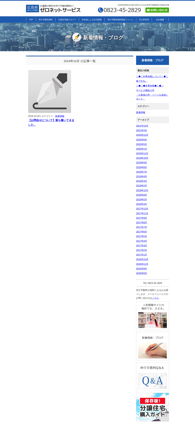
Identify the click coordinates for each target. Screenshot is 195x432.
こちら (155, 298)
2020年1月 (141, 149)
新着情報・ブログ (98, 37)
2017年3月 (141, 245)
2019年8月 (141, 167)
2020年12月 (142, 135)
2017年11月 (142, 213)
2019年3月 (141, 181)
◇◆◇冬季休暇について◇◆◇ (152, 76)
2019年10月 (142, 158)
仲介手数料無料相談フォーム (120, 19)
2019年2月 (141, 185)
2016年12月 (142, 259)
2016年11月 (142, 264)
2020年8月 (141, 140)
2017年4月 (141, 241)
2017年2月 (141, 250)
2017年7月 (141, 227)
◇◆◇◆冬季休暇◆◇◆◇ (150, 86)
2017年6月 (141, 232)
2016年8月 (141, 273)
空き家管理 (144, 19)
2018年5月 (141, 199)
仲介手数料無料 (46, 19)
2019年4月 (141, 176)
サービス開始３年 (145, 90)
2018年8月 (141, 195)
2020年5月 (141, 144)
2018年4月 (141, 204)
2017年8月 (141, 222)
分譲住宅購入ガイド (67, 19)
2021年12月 (142, 126)
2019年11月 (142, 153)
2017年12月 (142, 208)
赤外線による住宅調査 (92, 19)
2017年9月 (141, 218)
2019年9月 (141, 162)
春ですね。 (142, 81)
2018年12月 (142, 190)
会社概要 (160, 19)
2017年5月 (141, 236)
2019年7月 (141, 172)
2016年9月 (141, 268)
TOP (31, 19)
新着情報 (59, 116)
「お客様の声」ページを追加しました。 (152, 97)
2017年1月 (141, 255)
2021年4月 (141, 130)
